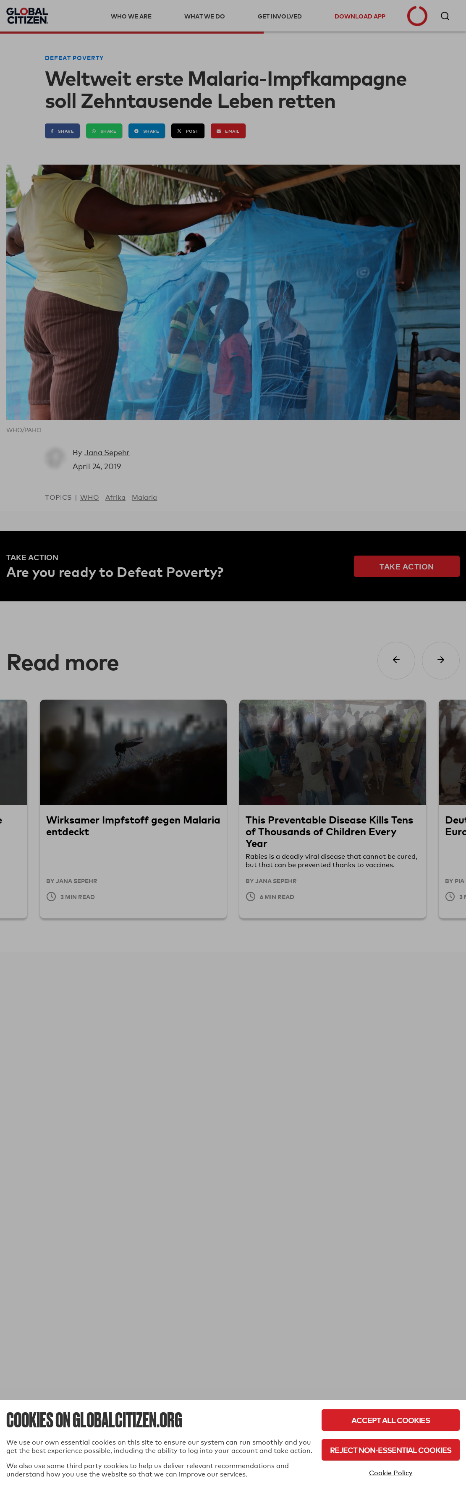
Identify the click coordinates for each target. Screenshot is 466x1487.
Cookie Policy (391, 1473)
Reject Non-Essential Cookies (390, 1450)
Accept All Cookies (390, 1420)
